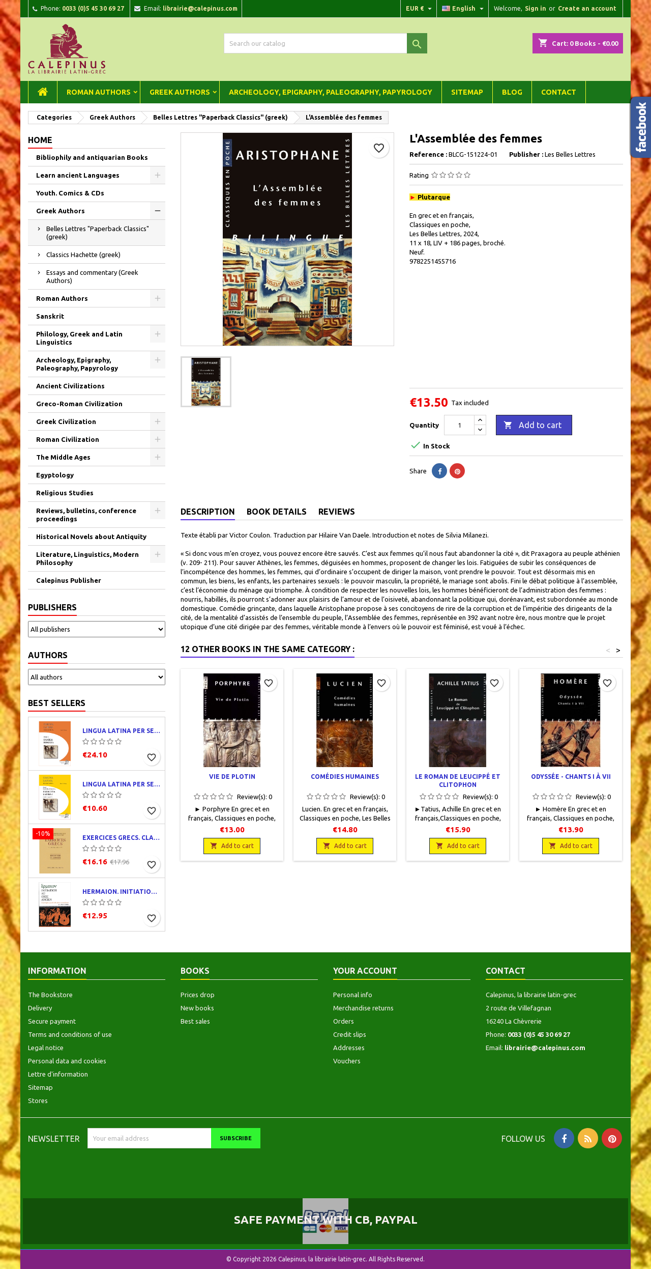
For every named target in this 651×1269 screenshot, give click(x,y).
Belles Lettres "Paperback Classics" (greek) (97, 232)
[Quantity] (459, 425)
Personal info (352, 994)
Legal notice (46, 1047)
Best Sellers (56, 703)
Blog (512, 92)
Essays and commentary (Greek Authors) (92, 276)
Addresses (349, 1047)
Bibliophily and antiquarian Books (92, 157)
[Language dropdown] (464, 8)
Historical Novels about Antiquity (91, 536)
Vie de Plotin (232, 776)
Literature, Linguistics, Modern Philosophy (87, 558)
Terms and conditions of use (70, 1034)
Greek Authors (180, 92)
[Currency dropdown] (420, 8)
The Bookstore (50, 994)
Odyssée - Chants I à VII (571, 776)
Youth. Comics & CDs (70, 192)
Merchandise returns (363, 1007)
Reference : (428, 154)
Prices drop (198, 994)
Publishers (52, 607)
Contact (558, 92)
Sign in (535, 8)
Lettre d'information (58, 1074)
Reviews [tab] (336, 511)
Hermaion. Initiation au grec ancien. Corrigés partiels (121, 891)
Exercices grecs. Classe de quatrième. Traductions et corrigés (121, 837)
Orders (343, 1021)
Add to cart (532, 425)
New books (197, 1007)
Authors (48, 655)
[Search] (325, 43)
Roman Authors (99, 92)
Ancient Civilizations (70, 385)
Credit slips (349, 1034)
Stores (38, 1100)
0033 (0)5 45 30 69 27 (93, 8)
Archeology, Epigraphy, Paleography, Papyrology (330, 92)
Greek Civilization (66, 421)
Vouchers (347, 1060)
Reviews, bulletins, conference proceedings (86, 514)
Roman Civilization (67, 439)
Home (40, 140)
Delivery (40, 1007)
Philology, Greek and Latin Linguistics (79, 338)
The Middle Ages (63, 457)
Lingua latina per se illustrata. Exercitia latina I (121, 784)
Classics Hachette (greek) (83, 254)
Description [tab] (208, 511)
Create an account (587, 8)
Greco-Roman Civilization (79, 403)
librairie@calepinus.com (200, 8)
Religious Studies (65, 492)
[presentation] (172, 1168)
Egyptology (55, 474)
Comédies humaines (345, 776)
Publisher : (526, 154)
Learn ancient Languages (78, 175)
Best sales (195, 1021)
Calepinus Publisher (68, 580)
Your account (365, 970)
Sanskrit (50, 316)
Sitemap (467, 92)
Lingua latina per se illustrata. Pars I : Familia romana (121, 730)
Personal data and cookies (67, 1060)
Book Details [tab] (277, 511)
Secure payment (52, 1021)
